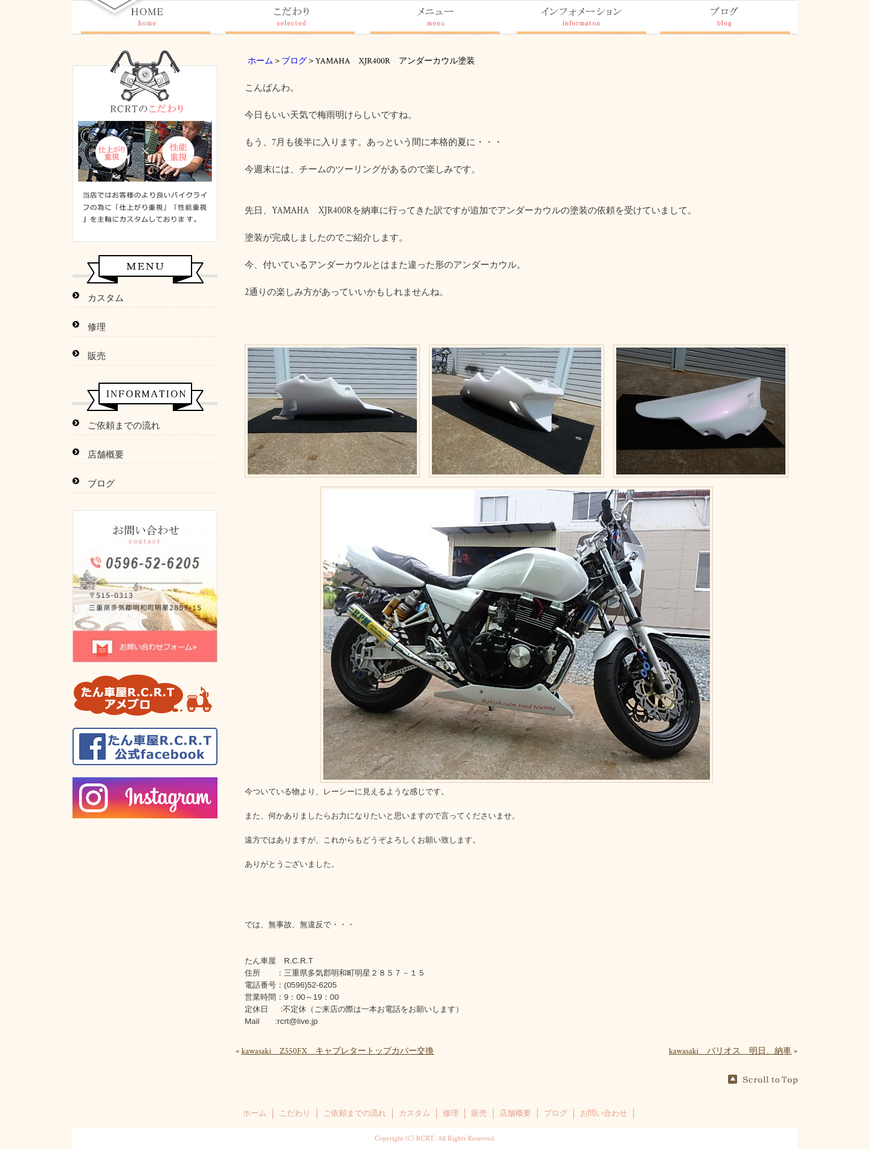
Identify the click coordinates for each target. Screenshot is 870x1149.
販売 (97, 356)
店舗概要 (106, 455)
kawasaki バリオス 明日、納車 (730, 1051)
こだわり (295, 1113)
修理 (97, 327)
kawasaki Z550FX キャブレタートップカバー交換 (338, 1051)
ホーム (260, 61)
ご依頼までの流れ (124, 426)
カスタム (106, 298)
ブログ (294, 61)
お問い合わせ (603, 1113)
